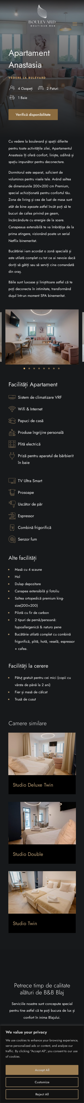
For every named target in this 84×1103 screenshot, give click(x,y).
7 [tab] (54, 368)
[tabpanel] (42, 337)
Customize (42, 1082)
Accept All (42, 1070)
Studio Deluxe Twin (33, 784)
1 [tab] (24, 368)
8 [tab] (59, 368)
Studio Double (28, 854)
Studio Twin (25, 923)
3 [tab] (34, 368)
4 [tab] (39, 368)
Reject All (42, 1094)
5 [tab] (44, 368)
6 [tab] (49, 368)
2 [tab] (29, 368)
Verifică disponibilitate (33, 114)
